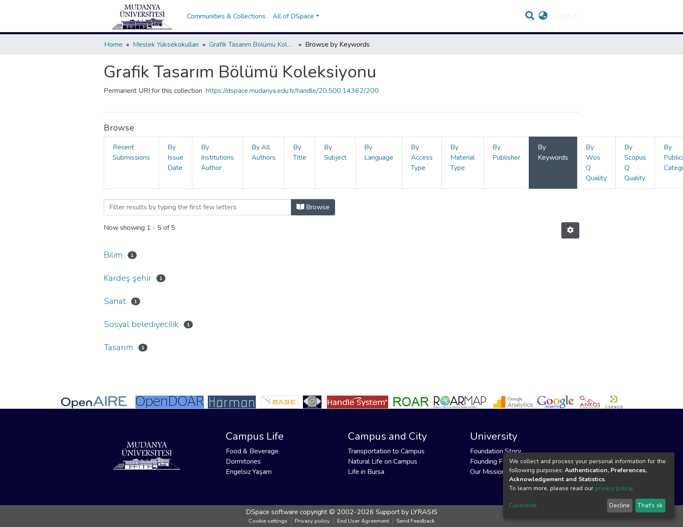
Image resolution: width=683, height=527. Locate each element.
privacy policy (613, 488)
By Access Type (422, 166)
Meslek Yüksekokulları (166, 53)
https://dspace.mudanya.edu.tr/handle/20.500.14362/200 (292, 99)
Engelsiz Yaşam (249, 471)
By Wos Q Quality (596, 171)
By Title (299, 161)
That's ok (650, 505)
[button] (543, 20)
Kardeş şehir (127, 286)
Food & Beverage (252, 451)
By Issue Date (175, 166)
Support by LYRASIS (406, 512)
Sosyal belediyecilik (141, 333)
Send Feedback (415, 521)
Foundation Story (495, 451)
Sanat (115, 310)
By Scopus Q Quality (635, 171)
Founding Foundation (501, 461)
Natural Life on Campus (382, 461)
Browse (313, 215)
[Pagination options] (570, 239)
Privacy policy (312, 521)
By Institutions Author (217, 166)
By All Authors (264, 161)
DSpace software (272, 512)
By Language (378, 161)
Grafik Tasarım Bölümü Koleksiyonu (252, 53)
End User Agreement (363, 521)
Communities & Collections (226, 20)
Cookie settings (268, 521)
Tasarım (118, 356)
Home (113, 53)
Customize (523, 505)
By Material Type (462, 166)
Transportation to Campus (386, 451)
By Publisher (506, 161)
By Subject (335, 161)
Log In (562, 20)
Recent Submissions (131, 161)
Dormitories (243, 461)
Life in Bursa (366, 471)
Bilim (113, 263)
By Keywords (553, 161)
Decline (619, 505)
